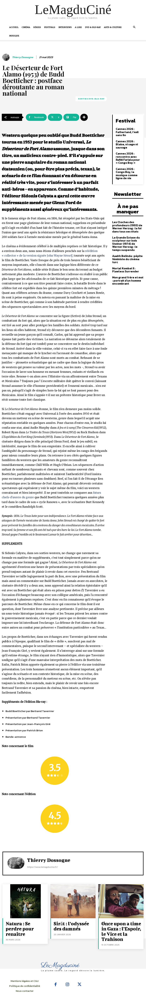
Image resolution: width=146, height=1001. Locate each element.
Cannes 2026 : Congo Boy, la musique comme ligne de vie (128, 168)
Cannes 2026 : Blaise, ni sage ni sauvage (126, 142)
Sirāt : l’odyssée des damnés (71, 925)
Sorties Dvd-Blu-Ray (91, 98)
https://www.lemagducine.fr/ (42, 867)
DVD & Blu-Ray (93, 27)
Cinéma (26, 27)
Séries (37, 27)
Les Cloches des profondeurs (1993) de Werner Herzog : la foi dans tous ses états (126, 216)
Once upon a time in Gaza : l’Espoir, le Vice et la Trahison (121, 927)
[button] (134, 27)
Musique (14, 36)
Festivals (49, 27)
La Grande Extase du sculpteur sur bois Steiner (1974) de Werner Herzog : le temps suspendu (127, 231)
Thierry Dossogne (22, 57)
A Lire (78, 27)
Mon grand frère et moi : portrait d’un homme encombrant (127, 263)
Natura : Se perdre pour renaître (22, 925)
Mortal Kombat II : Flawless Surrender (124, 253)
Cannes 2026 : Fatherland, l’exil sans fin (126, 130)
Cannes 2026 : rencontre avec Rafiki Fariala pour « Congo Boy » (128, 155)
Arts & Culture (113, 27)
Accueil (13, 27)
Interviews (65, 27)
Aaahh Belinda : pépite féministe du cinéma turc (127, 244)
